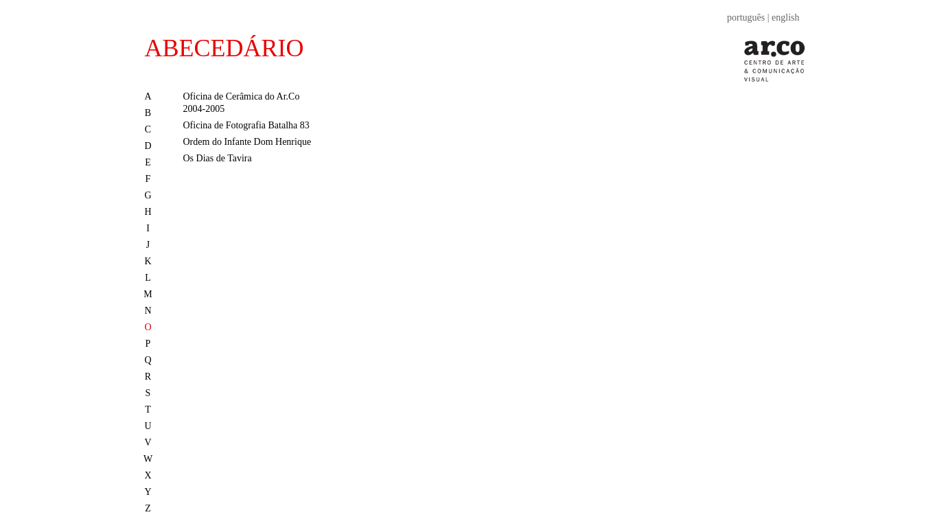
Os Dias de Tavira (217, 158)
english (785, 17)
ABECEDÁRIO (224, 48)
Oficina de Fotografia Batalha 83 (246, 125)
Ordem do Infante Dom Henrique (247, 142)
